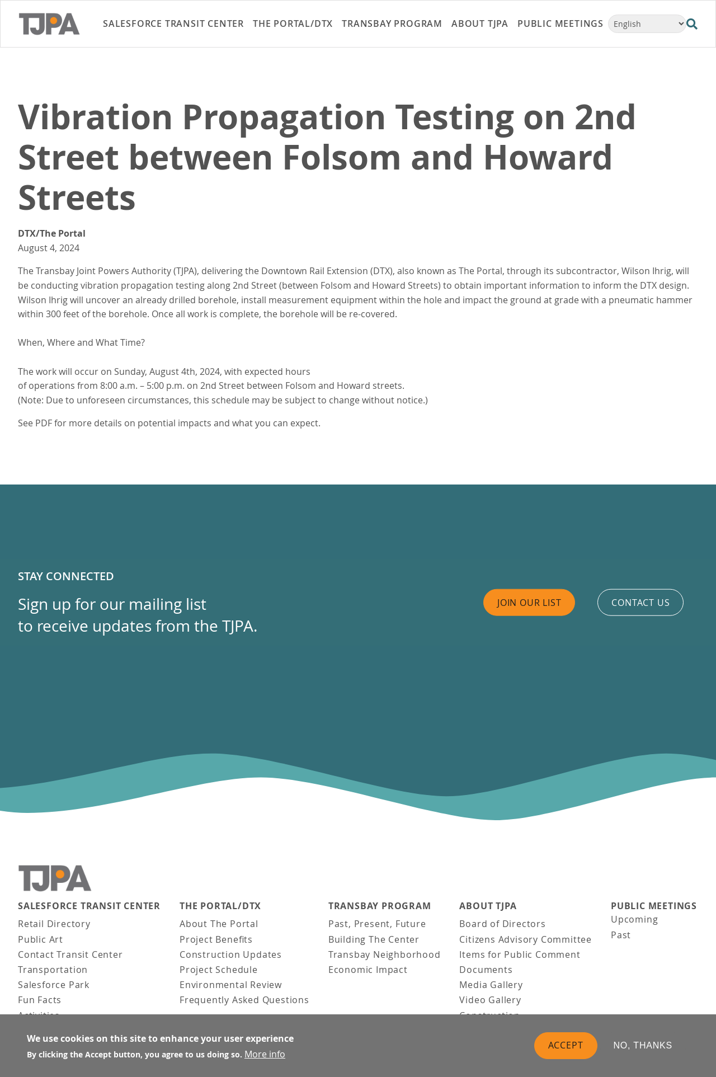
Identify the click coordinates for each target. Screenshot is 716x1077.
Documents (485, 969)
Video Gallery (490, 1000)
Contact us (640, 602)
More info (264, 1056)
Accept (565, 1047)
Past (621, 935)
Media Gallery (490, 985)
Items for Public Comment (519, 954)
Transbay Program (379, 906)
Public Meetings (654, 906)
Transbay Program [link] (392, 23)
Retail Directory (54, 924)
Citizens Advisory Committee (525, 939)
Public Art (40, 939)
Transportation (53, 969)
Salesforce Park (54, 985)
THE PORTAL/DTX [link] (293, 23)
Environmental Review (231, 985)
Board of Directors (502, 924)
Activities (39, 1015)
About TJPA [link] (479, 23)
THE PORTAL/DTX (220, 906)
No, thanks (643, 1047)
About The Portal (219, 924)
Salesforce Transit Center (89, 906)
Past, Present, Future (377, 924)
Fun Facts (40, 1000)
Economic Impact (368, 969)
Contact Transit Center (70, 954)
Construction (489, 1015)
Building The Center (374, 939)
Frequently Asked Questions (244, 1000)
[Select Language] (647, 24)
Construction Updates (231, 954)
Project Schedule (219, 969)
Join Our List (529, 602)
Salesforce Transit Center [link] (173, 23)
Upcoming (634, 919)
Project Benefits (216, 939)
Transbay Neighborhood (384, 954)
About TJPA (487, 906)
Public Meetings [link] (560, 23)
